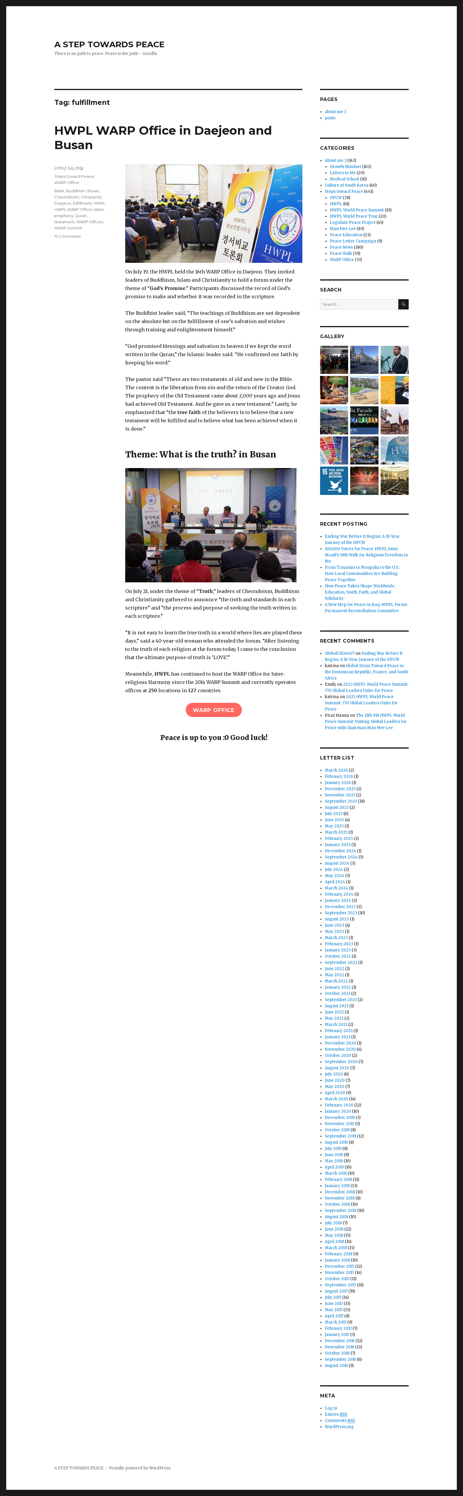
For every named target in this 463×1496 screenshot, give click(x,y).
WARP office (214, 710)
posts (330, 117)
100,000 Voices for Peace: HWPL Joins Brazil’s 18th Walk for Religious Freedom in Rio (366, 555)
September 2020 (341, 1061)
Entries (336, 1414)
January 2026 (338, 782)
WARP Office (66, 182)
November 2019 (339, 1123)
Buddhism (76, 190)
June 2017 (334, 1303)
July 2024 (334, 869)
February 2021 (339, 1030)
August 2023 (337, 919)
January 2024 (338, 900)
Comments (340, 1420)
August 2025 (337, 807)
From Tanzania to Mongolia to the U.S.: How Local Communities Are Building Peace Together (362, 573)
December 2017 (339, 1266)
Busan (93, 190)
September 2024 (341, 857)
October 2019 (337, 1129)
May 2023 (334, 931)
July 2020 (334, 1074)
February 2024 (339, 894)
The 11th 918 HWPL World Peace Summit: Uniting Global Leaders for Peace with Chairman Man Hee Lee (366, 721)
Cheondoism (66, 197)
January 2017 (337, 1334)
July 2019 (333, 1148)
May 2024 (334, 875)
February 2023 (339, 943)
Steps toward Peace (74, 176)
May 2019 (334, 1160)
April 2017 (334, 1316)
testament (64, 221)
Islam (99, 209)
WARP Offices (89, 221)
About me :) (335, 160)
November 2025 (340, 795)
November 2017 (339, 1272)
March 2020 (336, 1098)
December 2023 (340, 906)
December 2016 (340, 1340)
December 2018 (340, 1191)
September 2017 (340, 1285)
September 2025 (341, 801)
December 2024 (340, 850)
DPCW (336, 197)
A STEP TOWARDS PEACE (109, 44)
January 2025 (337, 844)
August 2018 (336, 1216)
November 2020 (340, 1049)
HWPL (99, 203)
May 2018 (334, 1235)
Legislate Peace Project (353, 222)
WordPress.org (339, 1426)
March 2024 (336, 888)
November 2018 (340, 1198)
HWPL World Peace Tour (354, 216)
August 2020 (337, 1067)
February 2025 (339, 838)
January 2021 (337, 1036)
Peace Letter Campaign (353, 241)
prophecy (63, 215)
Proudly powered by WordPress (139, 1468)
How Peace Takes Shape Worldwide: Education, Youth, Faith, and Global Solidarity (360, 592)
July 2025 (334, 813)
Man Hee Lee (343, 228)
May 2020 (334, 1086)
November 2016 (339, 1347)
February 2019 (338, 1179)
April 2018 (334, 1241)
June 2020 (335, 1080)
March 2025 (336, 832)
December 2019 (340, 1117)
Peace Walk (341, 253)
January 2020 (338, 1111)
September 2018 (340, 1210)
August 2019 (336, 1142)
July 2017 (333, 1297)
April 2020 (335, 1092)
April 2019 (334, 1167)
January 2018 (337, 1260)
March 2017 (335, 1322)
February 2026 (339, 776)
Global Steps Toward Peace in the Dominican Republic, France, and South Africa (366, 672)
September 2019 (340, 1136)
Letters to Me (343, 172)
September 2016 (340, 1359)
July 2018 (333, 1223)
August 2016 (336, 1365)
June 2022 (334, 968)
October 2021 (337, 993)
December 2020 (340, 1043)
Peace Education (346, 234)
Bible (59, 190)
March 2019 (336, 1173)
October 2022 (338, 956)
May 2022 (334, 974)
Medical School (344, 179)
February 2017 (338, 1328)
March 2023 (336, 937)
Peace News (341, 247)
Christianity (91, 197)
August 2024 (337, 863)
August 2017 (336, 1291)
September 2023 (341, 912)
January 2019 (337, 1185)
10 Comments (67, 236)
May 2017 (334, 1309)
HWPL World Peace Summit (357, 210)
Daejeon (62, 203)
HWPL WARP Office (73, 209)
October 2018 (337, 1204)
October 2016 (337, 1353)
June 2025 (334, 819)
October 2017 (337, 1278)
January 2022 (338, 987)
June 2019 (334, 1154)
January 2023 (338, 950)
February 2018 (338, 1254)
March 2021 (336, 1024)
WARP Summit (68, 228)
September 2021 (341, 999)
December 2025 (340, 788)
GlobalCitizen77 (340, 653)
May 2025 (334, 826)
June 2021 (334, 1012)
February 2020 (339, 1105)
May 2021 (334, 1018)
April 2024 (335, 881)
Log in (331, 1408)
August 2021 (336, 1005)
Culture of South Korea (347, 185)
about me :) (335, 111)
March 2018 (336, 1247)
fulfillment (82, 203)
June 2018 (334, 1229)
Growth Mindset (345, 166)
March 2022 (336, 981)
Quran (81, 215)
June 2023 (334, 925)
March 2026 (336, 770)
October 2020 (338, 1055)
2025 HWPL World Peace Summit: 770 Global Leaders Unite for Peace (361, 703)
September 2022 (341, 962)
